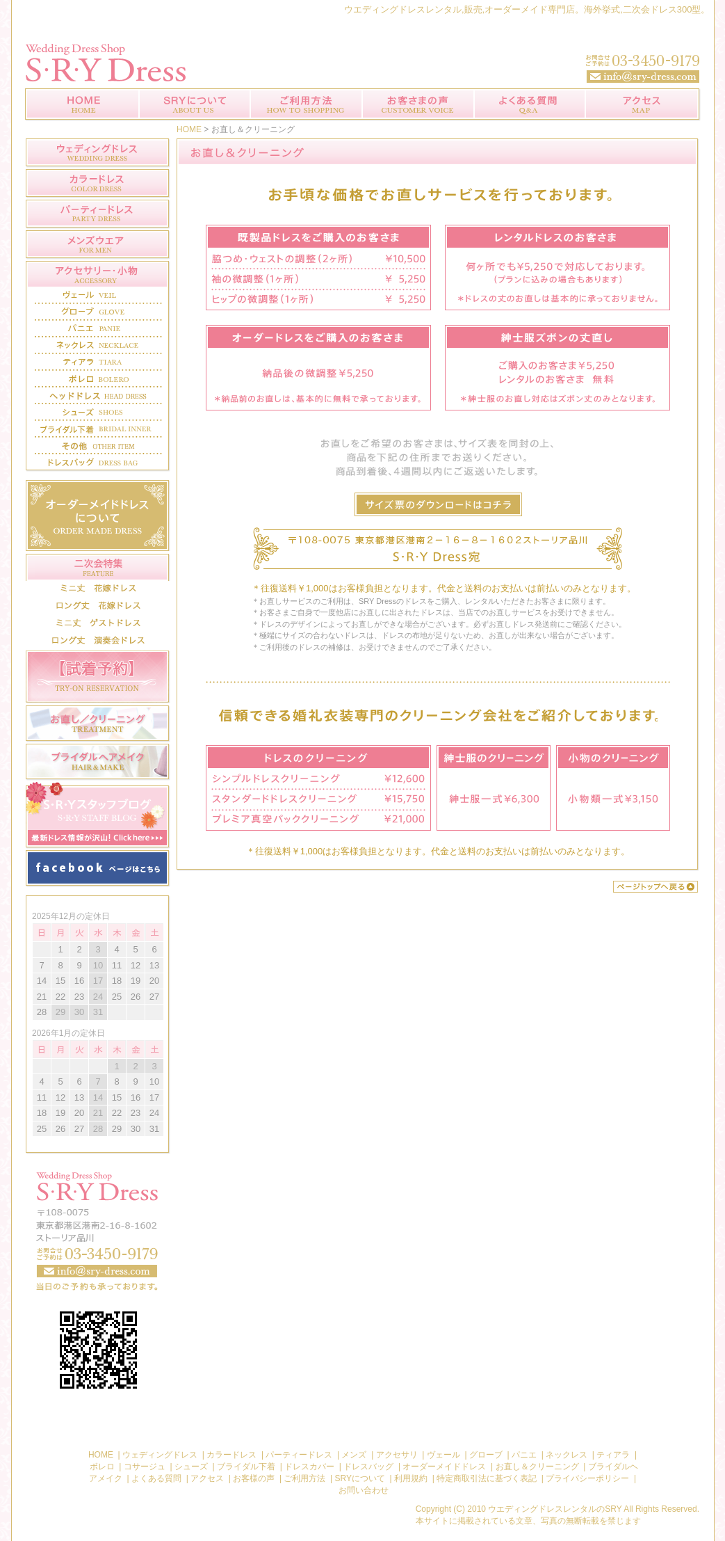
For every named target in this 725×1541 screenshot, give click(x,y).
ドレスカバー (309, 1466)
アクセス (643, 104)
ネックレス (566, 1455)
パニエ (524, 1455)
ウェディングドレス (160, 1455)
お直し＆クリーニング (537, 1466)
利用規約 (410, 1478)
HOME (189, 129)
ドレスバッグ (369, 1466)
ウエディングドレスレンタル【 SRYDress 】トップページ (82, 104)
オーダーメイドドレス (444, 1466)
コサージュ (146, 1466)
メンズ (353, 1455)
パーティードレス (299, 1455)
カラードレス (232, 1455)
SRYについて (194, 104)
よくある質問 (529, 104)
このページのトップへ (655, 887)
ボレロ (103, 1466)
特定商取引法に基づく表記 (487, 1478)
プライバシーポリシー (587, 1478)
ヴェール (444, 1455)
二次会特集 (98, 567)
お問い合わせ (98, 1231)
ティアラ (613, 1455)
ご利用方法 (306, 104)
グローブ (487, 1455)
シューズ (191, 1466)
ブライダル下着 (246, 1466)
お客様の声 (418, 104)
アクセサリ (398, 1455)
